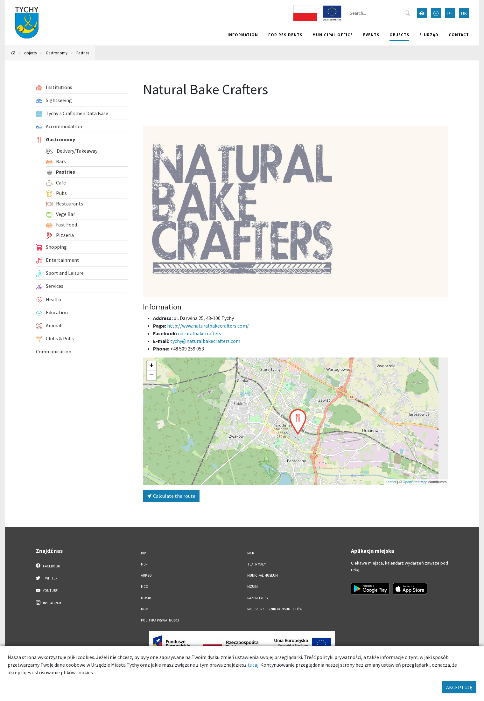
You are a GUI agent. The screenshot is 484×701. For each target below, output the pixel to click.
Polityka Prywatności (160, 620)
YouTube (47, 590)
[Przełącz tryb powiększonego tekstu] (436, 13)
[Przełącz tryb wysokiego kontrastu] (422, 13)
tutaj (253, 665)
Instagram (48, 603)
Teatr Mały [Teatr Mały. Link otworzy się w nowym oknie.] (256, 564)
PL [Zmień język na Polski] (450, 13)
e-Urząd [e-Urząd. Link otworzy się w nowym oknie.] (428, 34)
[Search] (380, 13)
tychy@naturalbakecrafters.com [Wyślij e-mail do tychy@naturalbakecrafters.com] (205, 341)
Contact (459, 34)
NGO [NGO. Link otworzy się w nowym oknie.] (144, 609)
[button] (297, 421)
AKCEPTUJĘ (459, 687)
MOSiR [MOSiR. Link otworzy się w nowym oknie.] (146, 598)
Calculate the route (171, 496)
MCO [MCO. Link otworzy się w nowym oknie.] (144, 586)
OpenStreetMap (415, 482)
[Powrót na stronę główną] (13, 53)
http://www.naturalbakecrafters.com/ (208, 326)
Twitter (47, 578)
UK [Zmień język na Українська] (464, 13)
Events (371, 34)
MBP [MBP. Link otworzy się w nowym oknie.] (144, 564)
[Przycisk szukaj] (407, 13)
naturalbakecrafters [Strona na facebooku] (199, 333)
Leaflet (391, 482)
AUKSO (146, 575)
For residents (285, 34)
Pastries (82, 52)
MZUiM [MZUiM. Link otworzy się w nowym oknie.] (252, 586)
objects (399, 34)
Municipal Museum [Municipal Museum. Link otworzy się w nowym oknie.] (262, 575)
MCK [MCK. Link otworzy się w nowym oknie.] (250, 553)
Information (243, 34)
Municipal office (332, 34)
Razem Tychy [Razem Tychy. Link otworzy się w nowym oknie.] (257, 598)
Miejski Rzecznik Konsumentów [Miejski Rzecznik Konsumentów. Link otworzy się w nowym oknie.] (274, 609)
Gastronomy (56, 52)
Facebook (48, 566)
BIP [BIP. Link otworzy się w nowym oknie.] (143, 553)
